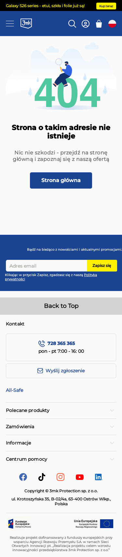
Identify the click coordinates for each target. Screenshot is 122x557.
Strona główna (61, 180)
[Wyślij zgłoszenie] (61, 371)
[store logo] (26, 23)
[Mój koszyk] (99, 24)
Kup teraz (106, 6)
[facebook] (23, 479)
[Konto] (85, 24)
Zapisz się (101, 265)
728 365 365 (61, 343)
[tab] (61, 410)
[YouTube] (80, 478)
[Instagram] (60, 479)
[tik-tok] (41, 479)
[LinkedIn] (99, 478)
